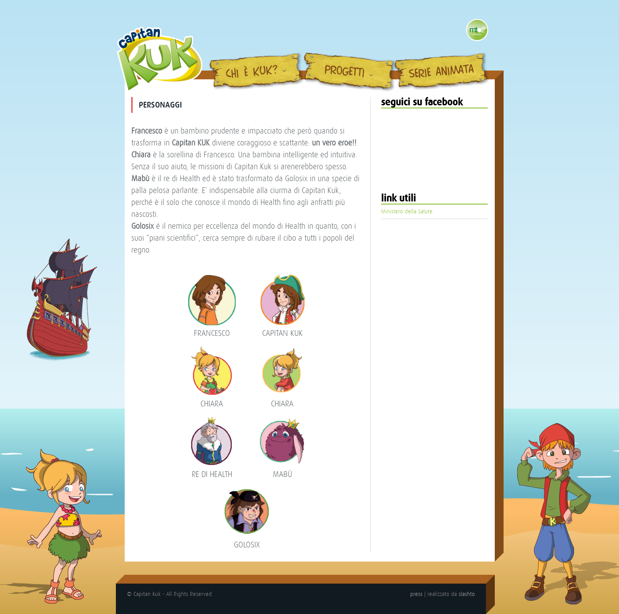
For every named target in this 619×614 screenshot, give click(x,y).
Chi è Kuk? (252, 72)
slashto (467, 594)
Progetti (344, 72)
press (416, 594)
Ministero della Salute (407, 211)
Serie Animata (441, 72)
